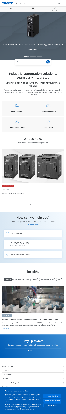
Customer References (47, 279)
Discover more (32, 49)
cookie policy (22, 406)
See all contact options (32, 225)
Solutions (18, 279)
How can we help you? (10, 383)
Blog (59, 279)
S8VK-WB (5, 190)
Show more (33, 205)
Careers (5, 379)
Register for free (33, 351)
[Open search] (59, 3)
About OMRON (7, 366)
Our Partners (7, 374)
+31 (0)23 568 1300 (8, 387)
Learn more (5, 197)
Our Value (5, 370)
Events (27, 279)
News (35, 279)
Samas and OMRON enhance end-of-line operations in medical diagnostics (30, 319)
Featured (8, 279)
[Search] (48, 62)
